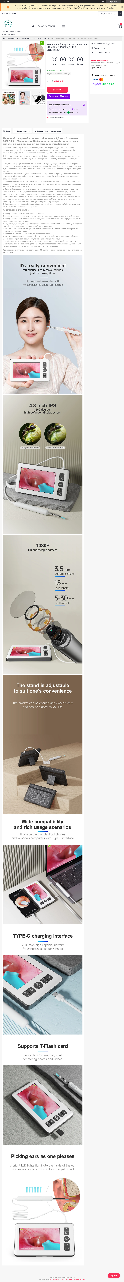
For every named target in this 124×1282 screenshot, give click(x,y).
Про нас (65, 26)
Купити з (60, 96)
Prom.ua (72, 1277)
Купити (59, 89)
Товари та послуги (46, 26)
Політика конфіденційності (76, 1280)
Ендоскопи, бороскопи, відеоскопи (35, 38)
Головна (33, 26)
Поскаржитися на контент (58, 1280)
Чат (114, 1276)
